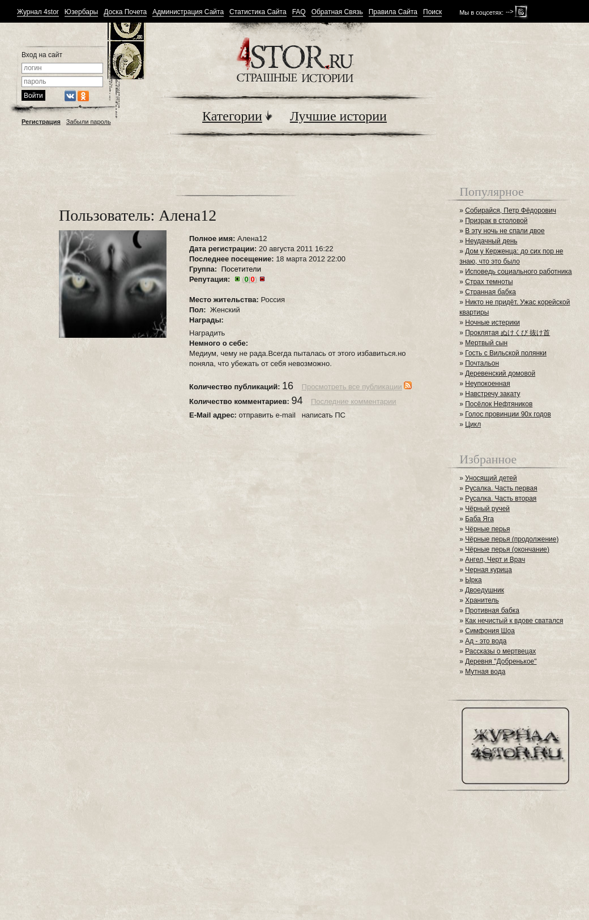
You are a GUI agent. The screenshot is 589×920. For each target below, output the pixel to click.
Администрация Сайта (188, 12)
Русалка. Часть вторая (500, 498)
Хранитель (482, 600)
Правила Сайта (393, 12)
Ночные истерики (492, 322)
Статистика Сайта (258, 12)
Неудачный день (491, 241)
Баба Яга (479, 519)
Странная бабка (490, 292)
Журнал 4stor (38, 12)
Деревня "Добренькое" (500, 661)
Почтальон (482, 363)
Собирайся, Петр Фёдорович (510, 210)
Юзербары (81, 12)
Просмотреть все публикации (352, 386)
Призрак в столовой (496, 221)
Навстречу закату (492, 394)
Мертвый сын (486, 343)
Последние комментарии (353, 401)
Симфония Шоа (490, 631)
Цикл (473, 424)
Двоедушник (484, 590)
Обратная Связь (337, 12)
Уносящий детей (491, 478)
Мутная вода (485, 672)
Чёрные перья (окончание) (507, 549)
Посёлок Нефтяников (498, 404)
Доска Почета (125, 12)
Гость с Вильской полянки (506, 353)
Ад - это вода (485, 641)
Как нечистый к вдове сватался (514, 621)
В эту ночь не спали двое (504, 231)
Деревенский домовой (500, 373)
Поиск (432, 12)
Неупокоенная (487, 384)
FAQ (299, 12)
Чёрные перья (487, 529)
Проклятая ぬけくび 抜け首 (507, 333)
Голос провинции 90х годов (508, 414)
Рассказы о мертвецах (500, 651)
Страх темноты (489, 282)
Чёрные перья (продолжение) (511, 539)
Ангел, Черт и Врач (495, 560)
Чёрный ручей (487, 509)
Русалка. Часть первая (501, 488)
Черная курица (488, 570)
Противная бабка (492, 610)
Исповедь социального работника (518, 272)
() (249, 279)
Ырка (473, 580)
